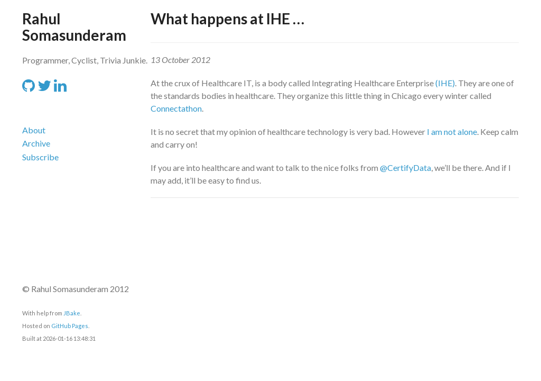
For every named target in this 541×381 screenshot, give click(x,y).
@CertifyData (405, 167)
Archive (36, 143)
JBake (71, 313)
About (33, 130)
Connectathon (176, 108)
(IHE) (445, 83)
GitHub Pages (69, 325)
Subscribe (40, 157)
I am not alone (452, 131)
